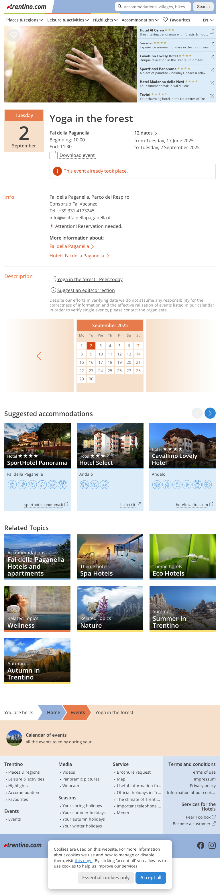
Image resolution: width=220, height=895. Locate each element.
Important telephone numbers (139, 806)
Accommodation (138, 20)
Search (203, 6)
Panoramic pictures (81, 779)
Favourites (176, 20)
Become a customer (194, 824)
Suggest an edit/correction (82, 290)
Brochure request (134, 772)
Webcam (70, 785)
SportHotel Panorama (37, 467)
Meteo (123, 812)
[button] (210, 413)
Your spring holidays (82, 805)
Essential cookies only (106, 877)
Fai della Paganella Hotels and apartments (37, 557)
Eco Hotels (183, 557)
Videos (68, 772)
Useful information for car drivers (139, 785)
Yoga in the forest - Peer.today (86, 279)
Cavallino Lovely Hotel (182, 467)
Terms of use (203, 772)
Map (121, 779)
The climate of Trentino (139, 799)
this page (84, 860)
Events (14, 819)
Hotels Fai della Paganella (80, 256)
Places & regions (22, 20)
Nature (110, 609)
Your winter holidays (82, 826)
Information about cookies (191, 792)
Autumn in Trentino (37, 661)
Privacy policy (203, 785)
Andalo (86, 474)
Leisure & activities (65, 20)
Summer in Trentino (183, 609)
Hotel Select (110, 467)
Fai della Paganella (69, 133)
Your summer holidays (84, 812)
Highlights (103, 20)
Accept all (150, 877)
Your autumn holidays (83, 819)
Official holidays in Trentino (139, 792)
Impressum (205, 779)
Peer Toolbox (201, 817)
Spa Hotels (110, 557)
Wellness (37, 609)
